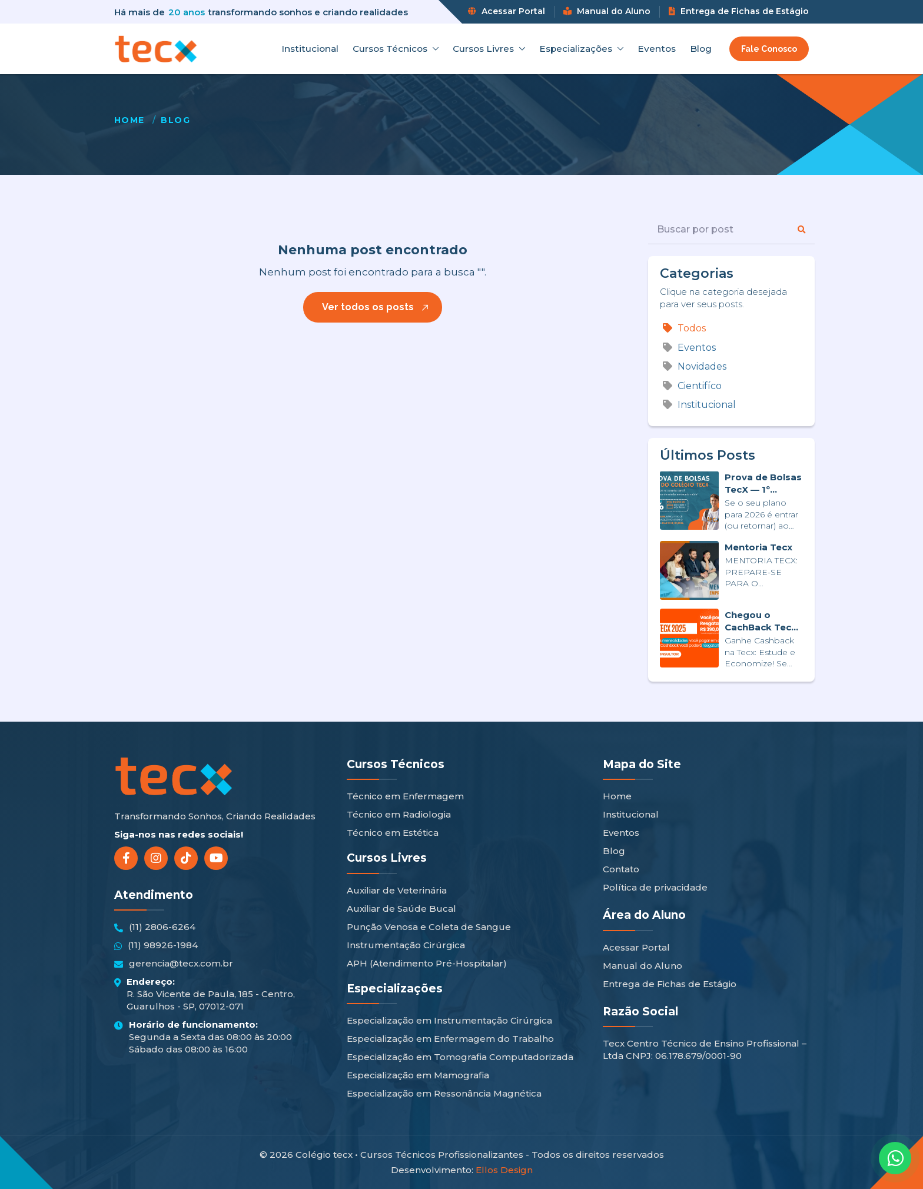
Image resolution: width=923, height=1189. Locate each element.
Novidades (694, 366)
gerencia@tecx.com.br (173, 963)
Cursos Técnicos (396, 48)
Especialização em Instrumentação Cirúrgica (449, 1020)
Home (129, 120)
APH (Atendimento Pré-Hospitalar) (427, 963)
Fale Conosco (769, 49)
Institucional (309, 49)
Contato (621, 869)
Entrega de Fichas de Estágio (739, 11)
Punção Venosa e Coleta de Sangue (429, 926)
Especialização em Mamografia (418, 1075)
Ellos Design (504, 1169)
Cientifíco (692, 385)
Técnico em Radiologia (399, 814)
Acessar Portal (506, 11)
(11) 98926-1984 (156, 945)
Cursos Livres (489, 48)
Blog (701, 49)
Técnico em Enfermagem (405, 796)
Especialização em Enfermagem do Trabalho (450, 1038)
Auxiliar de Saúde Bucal (401, 908)
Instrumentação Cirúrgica (406, 945)
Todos (684, 328)
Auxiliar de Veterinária (397, 890)
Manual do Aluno (606, 11)
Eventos (657, 49)
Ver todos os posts (368, 307)
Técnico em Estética (393, 832)
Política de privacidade (655, 887)
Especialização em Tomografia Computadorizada (460, 1056)
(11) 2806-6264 (154, 927)
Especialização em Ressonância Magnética (444, 1093)
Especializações (581, 48)
